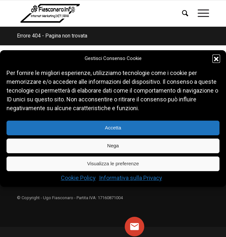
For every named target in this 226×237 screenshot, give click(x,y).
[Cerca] (183, 13)
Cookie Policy (78, 177)
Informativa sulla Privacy (130, 177)
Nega (113, 146)
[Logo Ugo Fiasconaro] (94, 13)
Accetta (113, 128)
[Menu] (200, 13)
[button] (216, 58)
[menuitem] (183, 8)
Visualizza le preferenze (113, 164)
